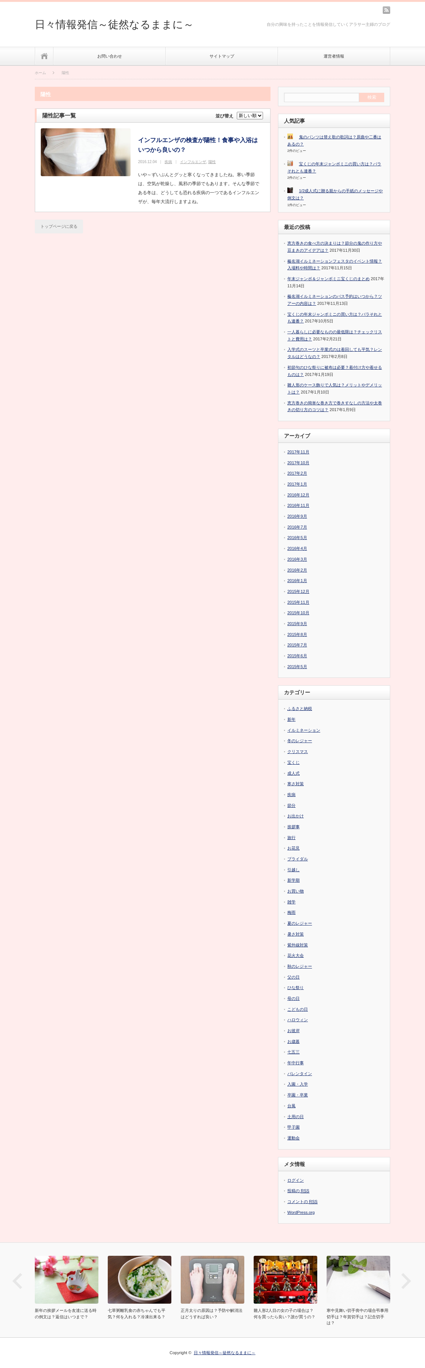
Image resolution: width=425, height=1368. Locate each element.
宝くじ (293, 762)
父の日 (293, 977)
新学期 (293, 880)
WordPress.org (301, 1212)
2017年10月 (298, 462)
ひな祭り (295, 987)
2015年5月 (297, 666)
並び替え (224, 116)
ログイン (295, 1180)
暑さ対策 (295, 934)
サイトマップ (222, 56)
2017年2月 (297, 473)
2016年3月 (297, 559)
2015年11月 (298, 602)
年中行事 (295, 1063)
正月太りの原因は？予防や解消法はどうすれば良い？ (211, 1313)
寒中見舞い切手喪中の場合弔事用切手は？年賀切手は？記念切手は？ (357, 1316)
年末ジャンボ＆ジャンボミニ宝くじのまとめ (328, 278)
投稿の (298, 1190)
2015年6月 (297, 656)
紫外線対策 (297, 945)
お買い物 (295, 891)
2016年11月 (298, 505)
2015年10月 (298, 612)
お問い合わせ (109, 56)
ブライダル (297, 859)
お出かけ (295, 816)
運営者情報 (334, 56)
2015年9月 (297, 623)
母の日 (293, 998)
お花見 (293, 848)
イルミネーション (303, 730)
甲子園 (293, 1127)
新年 (291, 719)
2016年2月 (297, 570)
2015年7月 (297, 645)
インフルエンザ (193, 162)
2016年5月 (297, 537)
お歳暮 (293, 1041)
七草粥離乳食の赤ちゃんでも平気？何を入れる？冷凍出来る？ (136, 1313)
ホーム (44, 56)
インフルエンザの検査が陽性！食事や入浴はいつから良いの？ (198, 145)
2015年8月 (297, 634)
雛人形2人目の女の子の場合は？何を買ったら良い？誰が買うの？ (284, 1313)
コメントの (302, 1201)
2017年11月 (298, 452)
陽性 (212, 162)
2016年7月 (297, 527)
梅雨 (291, 912)
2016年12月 (298, 495)
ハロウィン (297, 1019)
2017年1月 (297, 484)
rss (386, 10)
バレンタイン (299, 1073)
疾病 (168, 162)
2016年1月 (297, 580)
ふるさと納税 (299, 708)
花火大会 (295, 955)
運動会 (293, 1138)
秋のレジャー (299, 966)
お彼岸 (293, 1030)
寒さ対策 (295, 783)
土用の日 (295, 1116)
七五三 (293, 1052)
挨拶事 (293, 826)
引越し (293, 869)
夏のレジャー (299, 923)
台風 (291, 1106)
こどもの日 (297, 1009)
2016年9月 (297, 516)
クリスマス (297, 751)
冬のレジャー (299, 740)
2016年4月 (297, 548)
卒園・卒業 (297, 1095)
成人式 (293, 773)
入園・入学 (297, 1084)
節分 (291, 805)
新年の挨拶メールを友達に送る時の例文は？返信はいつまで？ (66, 1313)
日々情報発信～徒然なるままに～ (114, 24)
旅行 (291, 837)
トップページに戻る (58, 226)
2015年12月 (298, 591)
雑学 (291, 902)
